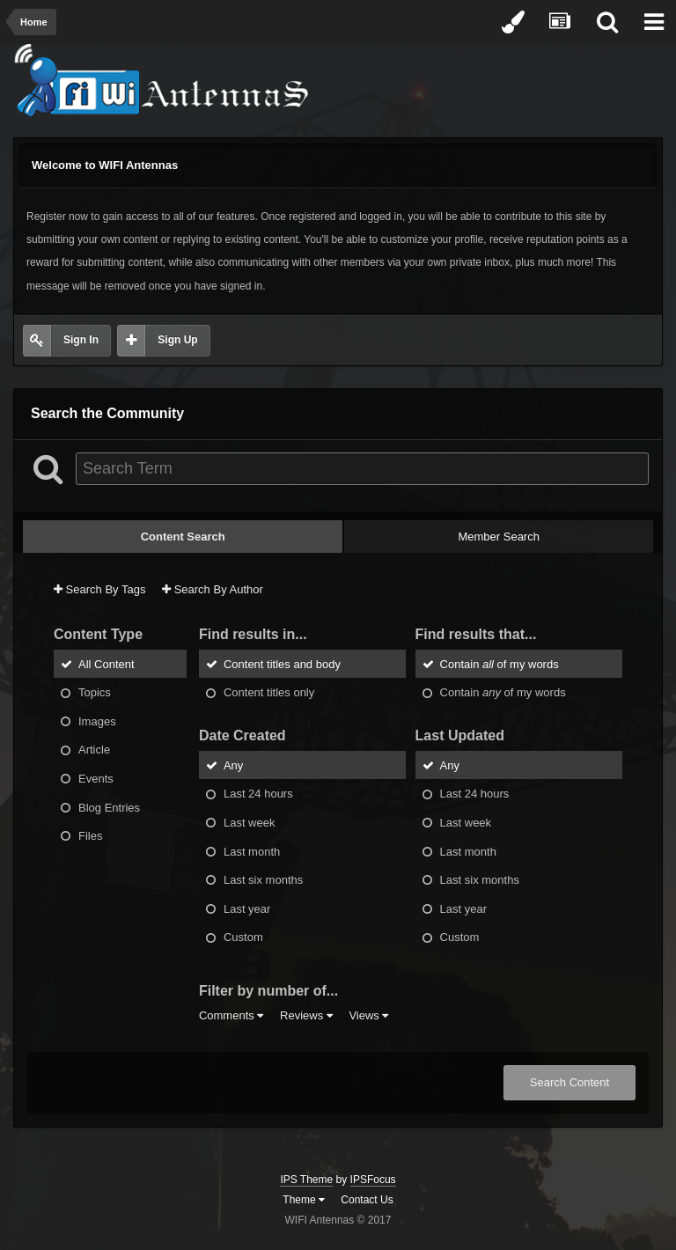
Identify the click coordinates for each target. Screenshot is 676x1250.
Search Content (569, 1082)
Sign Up (177, 340)
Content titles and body (282, 663)
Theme (304, 1200)
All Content (106, 663)
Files (90, 835)
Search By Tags (99, 589)
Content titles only (269, 692)
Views (368, 1015)
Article (94, 749)
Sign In (81, 340)
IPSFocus (373, 1179)
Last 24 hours (258, 793)
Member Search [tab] (498, 536)
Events (96, 778)
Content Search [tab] (183, 536)
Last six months (263, 879)
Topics (94, 692)
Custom (243, 937)
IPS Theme (306, 1179)
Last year (247, 908)
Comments (231, 1015)
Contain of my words (499, 663)
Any (233, 764)
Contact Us (367, 1200)
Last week (250, 822)
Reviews (306, 1015)
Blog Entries (109, 806)
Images (97, 720)
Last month (252, 850)
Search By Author (212, 589)
